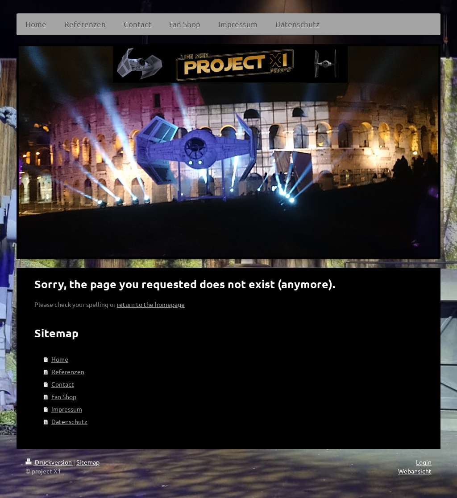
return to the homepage (151, 304)
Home (59, 359)
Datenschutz (69, 421)
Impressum (66, 409)
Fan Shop (63, 396)
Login (424, 462)
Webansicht (415, 471)
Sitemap (88, 462)
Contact (62, 384)
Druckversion (49, 462)
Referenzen (67, 371)
